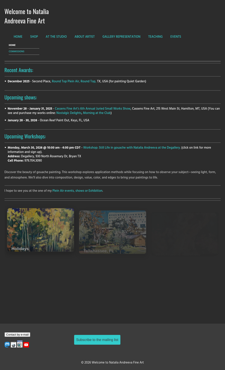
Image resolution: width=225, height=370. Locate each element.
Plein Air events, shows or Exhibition (77, 190)
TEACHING (155, 36)
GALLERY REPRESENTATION (121, 36)
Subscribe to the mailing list (97, 340)
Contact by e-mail (17, 334)
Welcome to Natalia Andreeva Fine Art (27, 15)
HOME (18, 36)
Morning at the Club (97, 113)
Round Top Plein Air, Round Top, (74, 81)
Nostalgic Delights (68, 113)
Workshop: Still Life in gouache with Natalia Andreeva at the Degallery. (131, 147)
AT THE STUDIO (56, 36)
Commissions (16, 52)
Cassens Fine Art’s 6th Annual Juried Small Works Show (93, 108)
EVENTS (176, 36)
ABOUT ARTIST (85, 36)
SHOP (34, 36)
